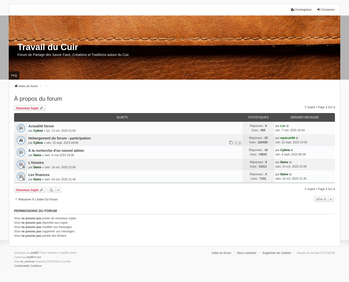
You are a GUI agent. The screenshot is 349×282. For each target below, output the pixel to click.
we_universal (27, 261)
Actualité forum (41, 126)
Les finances (38, 175)
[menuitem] (21, 266)
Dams (37, 155)
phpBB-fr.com (33, 257)
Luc (283, 126)
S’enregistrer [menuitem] (301, 9)
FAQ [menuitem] (14, 75)
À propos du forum (38, 98)
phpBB (34, 253)
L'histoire (36, 163)
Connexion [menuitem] (326, 9)
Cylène (38, 130)
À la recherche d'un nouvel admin (56, 150)
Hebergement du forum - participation (59, 138)
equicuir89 (287, 138)
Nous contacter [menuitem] (247, 253)
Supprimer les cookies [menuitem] (276, 253)
